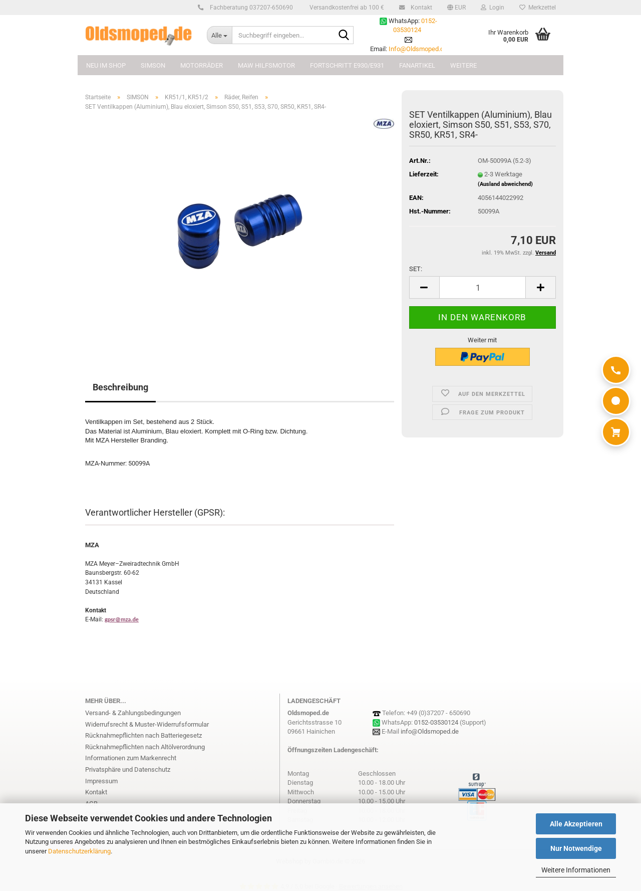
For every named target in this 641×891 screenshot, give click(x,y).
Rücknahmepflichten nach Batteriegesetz (143, 735)
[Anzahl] (482, 287)
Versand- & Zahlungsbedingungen (133, 713)
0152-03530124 (436, 722)
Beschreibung (120, 387)
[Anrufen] (616, 370)
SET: (415, 269)
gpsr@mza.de (122, 619)
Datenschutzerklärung (79, 851)
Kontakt (420, 7)
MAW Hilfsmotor (266, 65)
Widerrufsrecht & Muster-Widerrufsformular (147, 724)
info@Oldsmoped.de (430, 731)
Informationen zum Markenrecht (130, 758)
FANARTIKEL (417, 65)
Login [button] (492, 7)
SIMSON (153, 65)
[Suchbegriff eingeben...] (219, 35)
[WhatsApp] (616, 401)
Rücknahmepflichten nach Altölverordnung (145, 747)
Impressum (101, 781)
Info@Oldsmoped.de (418, 49)
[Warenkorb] (616, 432)
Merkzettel (537, 7)
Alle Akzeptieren (576, 824)
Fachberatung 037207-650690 (250, 7)
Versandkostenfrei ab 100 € (346, 7)
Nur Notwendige (576, 848)
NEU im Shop (106, 65)
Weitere (463, 65)
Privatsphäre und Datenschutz (127, 769)
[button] (456, 7)
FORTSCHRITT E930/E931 (347, 65)
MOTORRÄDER (201, 65)
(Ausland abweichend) (505, 184)
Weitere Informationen (575, 870)
